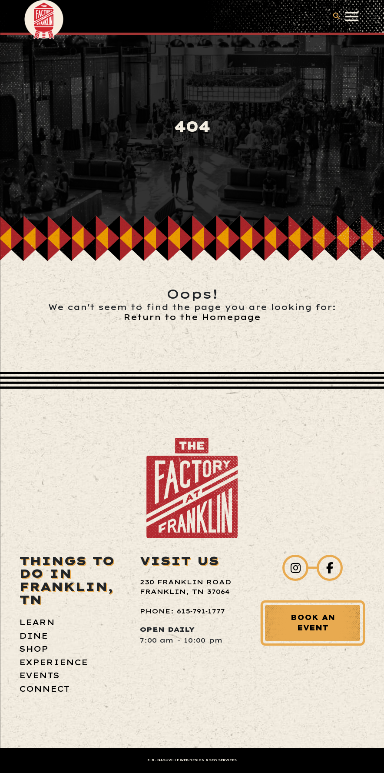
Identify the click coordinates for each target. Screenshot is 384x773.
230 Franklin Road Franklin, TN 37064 (185, 587)
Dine (33, 636)
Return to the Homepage (192, 317)
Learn (37, 622)
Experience (53, 662)
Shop (33, 649)
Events (39, 675)
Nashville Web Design (181, 760)
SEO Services (223, 760)
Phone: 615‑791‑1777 (182, 611)
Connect (44, 689)
